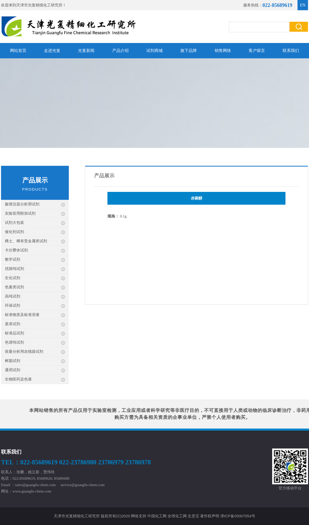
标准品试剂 (35, 333)
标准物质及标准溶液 (35, 315)
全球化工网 (177, 516)
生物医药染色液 (35, 379)
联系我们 (291, 50)
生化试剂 (35, 278)
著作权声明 (209, 516)
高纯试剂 (35, 296)
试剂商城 (154, 50)
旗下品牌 (188, 50)
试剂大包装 (35, 223)
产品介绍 (120, 50)
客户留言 (257, 50)
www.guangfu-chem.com (32, 491)
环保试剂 (35, 306)
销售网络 (223, 50)
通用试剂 (35, 370)
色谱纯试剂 (35, 342)
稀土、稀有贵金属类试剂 (35, 241)
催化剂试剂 (35, 232)
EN (302, 5)
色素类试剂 (35, 287)
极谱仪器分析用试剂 (35, 204)
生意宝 (193, 516)
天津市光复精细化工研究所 (39, 5)
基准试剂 (35, 324)
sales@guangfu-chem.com (35, 485)
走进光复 (52, 50)
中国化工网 (157, 516)
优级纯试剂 (35, 269)
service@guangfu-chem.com (83, 485)
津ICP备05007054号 (237, 516)
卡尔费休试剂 (35, 250)
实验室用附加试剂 (35, 214)
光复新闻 (86, 50)
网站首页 (18, 50)
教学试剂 (35, 260)
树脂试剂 (35, 361)
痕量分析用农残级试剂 (35, 352)
